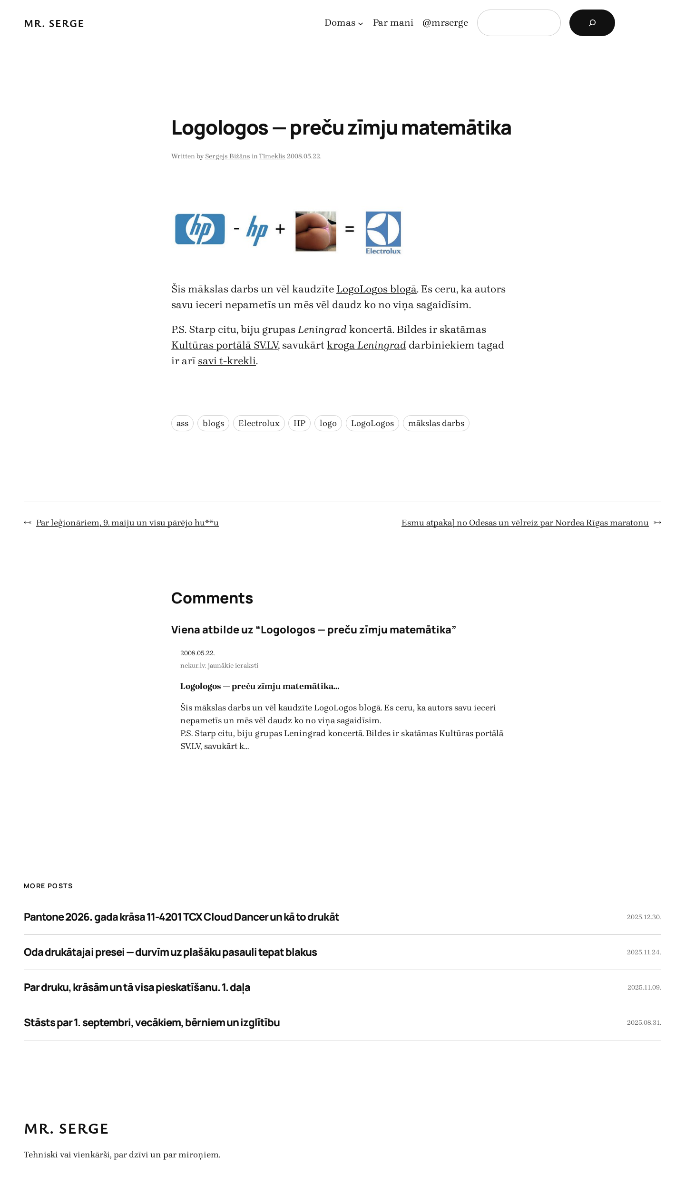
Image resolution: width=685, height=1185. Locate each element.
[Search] (592, 23)
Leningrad (381, 345)
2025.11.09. (644, 987)
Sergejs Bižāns (227, 156)
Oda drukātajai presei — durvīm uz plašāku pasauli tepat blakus (170, 952)
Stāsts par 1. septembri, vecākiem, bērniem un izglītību (152, 1022)
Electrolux (259, 423)
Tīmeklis (272, 156)
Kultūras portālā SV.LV (224, 345)
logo (328, 423)
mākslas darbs (436, 423)
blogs (213, 423)
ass (182, 423)
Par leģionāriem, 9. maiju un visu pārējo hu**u (127, 522)
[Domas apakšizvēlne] (360, 23)
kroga (342, 345)
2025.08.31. (644, 1023)
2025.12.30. (644, 917)
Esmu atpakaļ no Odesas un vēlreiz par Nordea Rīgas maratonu (525, 522)
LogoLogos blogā (376, 289)
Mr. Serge (54, 23)
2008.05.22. (197, 653)
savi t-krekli (227, 361)
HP (299, 423)
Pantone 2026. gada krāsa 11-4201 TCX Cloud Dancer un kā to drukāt (181, 917)
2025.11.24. (644, 952)
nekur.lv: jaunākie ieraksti (219, 665)
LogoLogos (372, 423)
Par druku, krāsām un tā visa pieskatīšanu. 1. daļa (137, 987)
